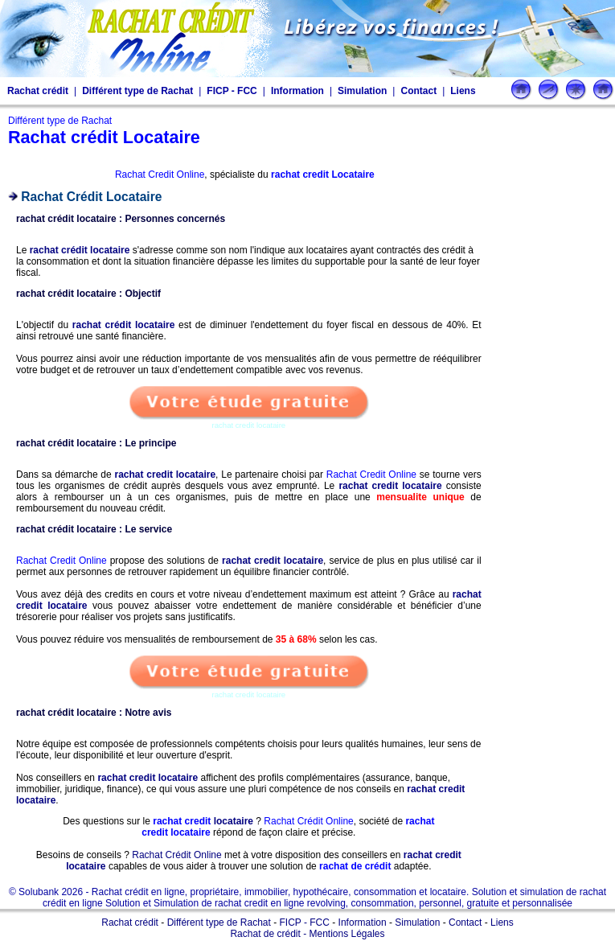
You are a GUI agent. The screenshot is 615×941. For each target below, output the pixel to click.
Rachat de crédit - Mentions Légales (307, 933)
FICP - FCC (231, 91)
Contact (418, 91)
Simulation (362, 91)
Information (297, 91)
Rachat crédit (37, 91)
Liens (462, 91)
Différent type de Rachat (137, 91)
